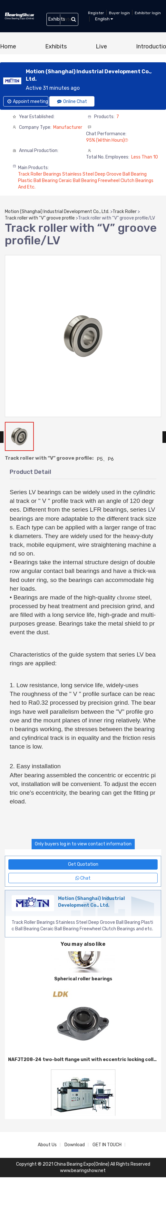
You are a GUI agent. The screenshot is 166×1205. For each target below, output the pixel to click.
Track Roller (124, 211)
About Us (47, 1145)
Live (101, 46)
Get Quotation (83, 864)
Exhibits (56, 46)
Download (74, 1145)
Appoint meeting (27, 101)
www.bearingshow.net (83, 1170)
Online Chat (72, 101)
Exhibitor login (148, 13)
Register (96, 13)
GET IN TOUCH (107, 1145)
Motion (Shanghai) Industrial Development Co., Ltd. (57, 211)
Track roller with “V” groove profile (40, 218)
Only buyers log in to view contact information (83, 844)
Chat (83, 878)
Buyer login (119, 13)
